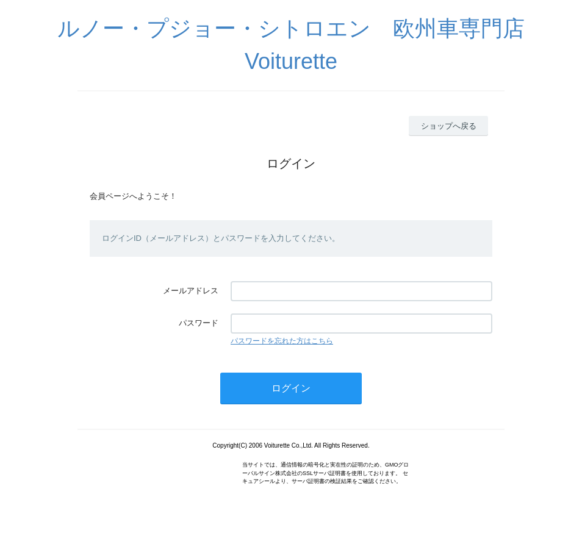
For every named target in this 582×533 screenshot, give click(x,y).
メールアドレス (190, 290)
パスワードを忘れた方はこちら (282, 341)
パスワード (198, 322)
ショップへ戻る (448, 126)
